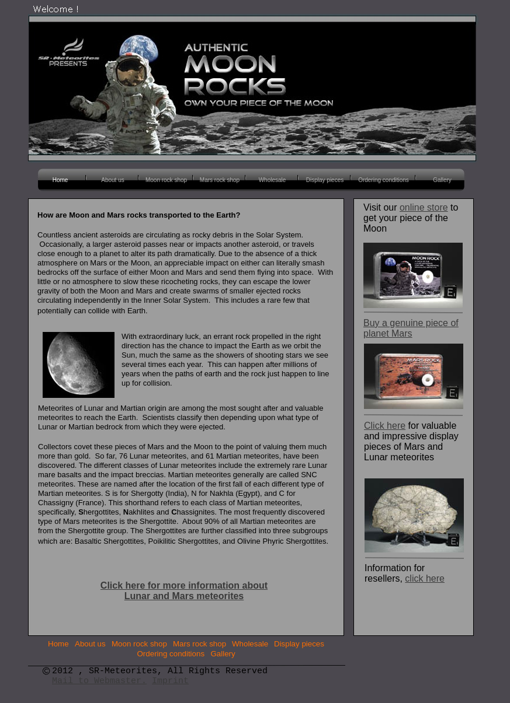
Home (58, 643)
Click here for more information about (184, 585)
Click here (384, 426)
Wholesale (250, 643)
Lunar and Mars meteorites (184, 596)
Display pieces (299, 643)
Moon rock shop (139, 643)
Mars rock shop (199, 643)
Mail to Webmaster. (99, 681)
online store (424, 207)
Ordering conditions (171, 653)
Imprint (170, 681)
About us (90, 643)
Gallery (223, 653)
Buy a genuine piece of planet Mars (411, 328)
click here (425, 578)
